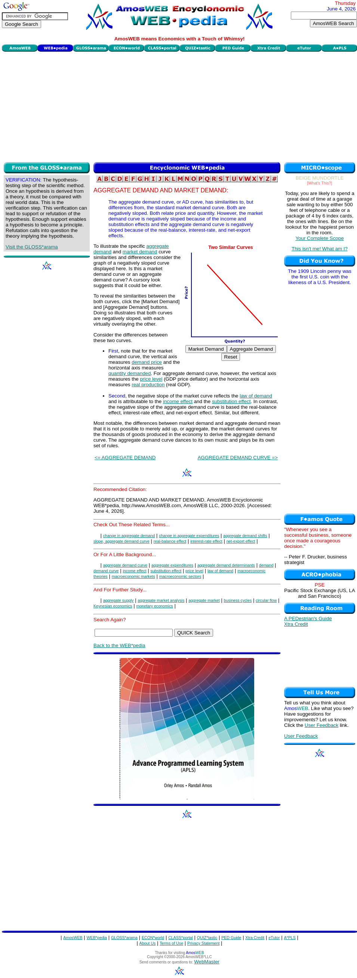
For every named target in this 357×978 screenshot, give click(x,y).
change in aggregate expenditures (189, 535)
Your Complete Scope (319, 238)
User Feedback (321, 725)
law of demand (256, 396)
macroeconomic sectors (180, 576)
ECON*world (153, 937)
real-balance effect (170, 541)
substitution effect (231, 401)
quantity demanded (129, 373)
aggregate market (204, 600)
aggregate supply (118, 600)
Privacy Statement (203, 943)
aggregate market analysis (161, 600)
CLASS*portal (180, 937)
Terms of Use (171, 943)
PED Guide (231, 937)
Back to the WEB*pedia (119, 645)
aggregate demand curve (125, 565)
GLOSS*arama (124, 937)
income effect (178, 401)
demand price (147, 362)
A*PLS (289, 937)
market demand (140, 252)
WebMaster (206, 962)
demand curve (106, 571)
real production (148, 384)
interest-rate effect (206, 541)
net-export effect (241, 541)
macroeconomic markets (133, 576)
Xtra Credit (296, 624)
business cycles (238, 600)
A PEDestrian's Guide (308, 618)
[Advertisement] (179, 106)
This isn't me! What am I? (320, 249)
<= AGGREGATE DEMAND (125, 457)
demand (266, 565)
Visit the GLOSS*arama (32, 247)
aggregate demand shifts (245, 535)
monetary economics (154, 606)
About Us (147, 943)
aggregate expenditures (172, 565)
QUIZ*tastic (207, 937)
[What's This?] (319, 183)
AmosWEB (73, 937)
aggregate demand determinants (226, 565)
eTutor (274, 937)
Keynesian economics (112, 606)
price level (151, 379)
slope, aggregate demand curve (121, 541)
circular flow (266, 600)
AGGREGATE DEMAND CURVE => (238, 457)
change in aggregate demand (129, 535)
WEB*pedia (97, 937)
